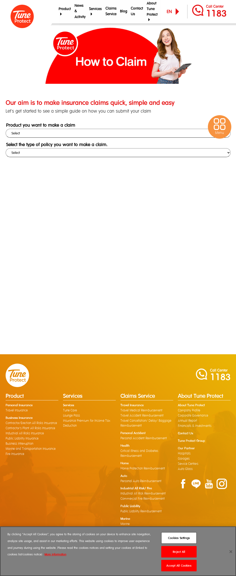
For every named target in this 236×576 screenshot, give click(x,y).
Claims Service (110, 11)
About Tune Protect (151, 11)
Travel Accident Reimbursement (142, 415)
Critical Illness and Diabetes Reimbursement (139, 454)
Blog (123, 12)
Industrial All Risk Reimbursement (143, 494)
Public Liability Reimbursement (141, 511)
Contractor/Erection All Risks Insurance (31, 423)
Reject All (179, 551)
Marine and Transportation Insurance (31, 449)
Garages (184, 459)
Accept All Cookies (178, 565)
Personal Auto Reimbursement (140, 481)
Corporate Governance (193, 415)
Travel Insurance (17, 410)
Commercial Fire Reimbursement (142, 499)
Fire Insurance (15, 454)
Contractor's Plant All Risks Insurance (30, 428)
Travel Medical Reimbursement (141, 410)
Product (65, 11)
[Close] (231, 551)
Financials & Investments (194, 426)
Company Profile (189, 410)
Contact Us (136, 11)
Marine (125, 524)
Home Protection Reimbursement (142, 468)
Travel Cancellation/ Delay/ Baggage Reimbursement (145, 423)
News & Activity (79, 11)
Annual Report (187, 421)
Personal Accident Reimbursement (143, 438)
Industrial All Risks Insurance (25, 433)
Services (95, 11)
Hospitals (184, 453)
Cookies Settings (179, 537)
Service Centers (188, 464)
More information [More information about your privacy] (55, 554)
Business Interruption (19, 444)
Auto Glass (185, 469)
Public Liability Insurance (22, 438)
